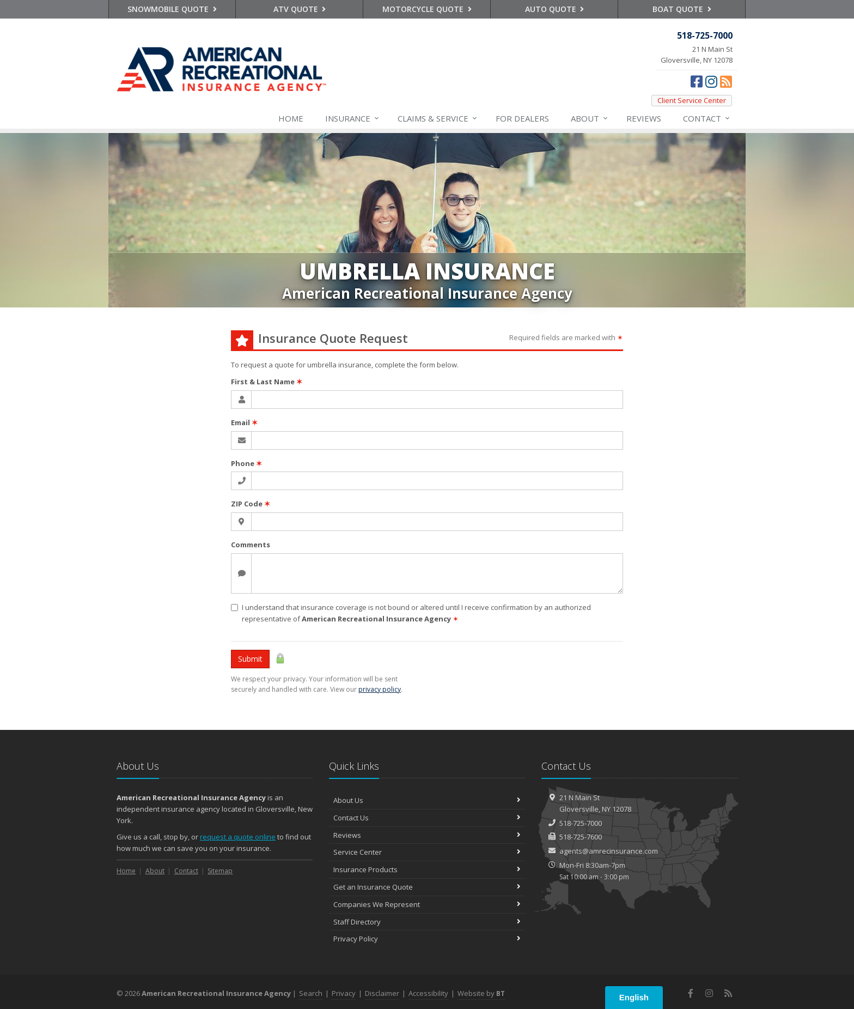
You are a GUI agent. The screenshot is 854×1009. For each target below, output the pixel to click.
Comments (250, 544)
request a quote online (238, 837)
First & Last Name (266, 381)
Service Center (427, 852)
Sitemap (220, 870)
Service (438, 118)
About (590, 118)
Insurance (352, 118)
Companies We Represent (427, 904)
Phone (246, 463)
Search (310, 993)
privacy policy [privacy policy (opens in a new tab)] (379, 689)
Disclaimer (382, 993)
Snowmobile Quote (172, 9)
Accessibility (428, 993)
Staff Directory (427, 922)
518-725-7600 (580, 837)
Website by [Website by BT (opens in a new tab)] (481, 993)
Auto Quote (554, 9)
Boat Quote (681, 9)
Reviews (643, 118)
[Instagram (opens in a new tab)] (711, 81)
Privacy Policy (427, 939)
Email (244, 422)
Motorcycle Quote (427, 9)
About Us (427, 800)
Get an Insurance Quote (427, 887)
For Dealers (522, 118)
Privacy (344, 993)
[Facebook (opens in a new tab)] (697, 81)
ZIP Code (250, 504)
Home (290, 118)
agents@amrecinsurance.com (608, 851)
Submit (250, 659)
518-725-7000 (580, 823)
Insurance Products (427, 869)
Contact (707, 118)
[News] (726, 81)
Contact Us (427, 818)
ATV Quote (299, 9)
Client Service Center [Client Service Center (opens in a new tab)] (691, 100)
